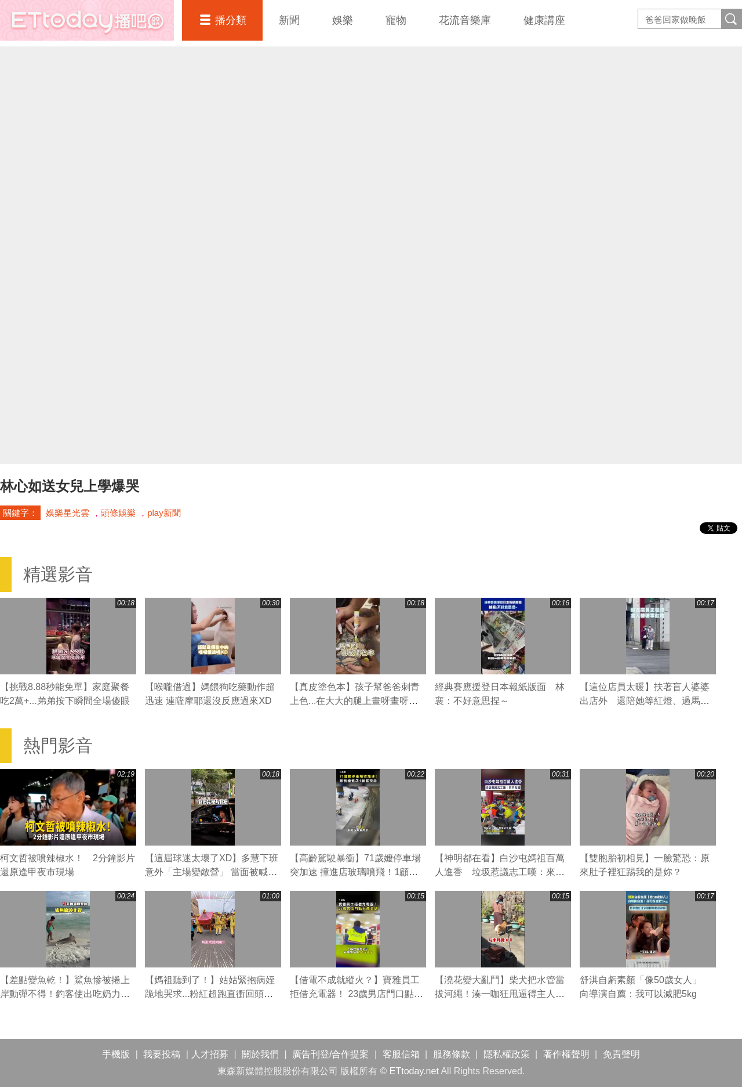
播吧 (87, 20)
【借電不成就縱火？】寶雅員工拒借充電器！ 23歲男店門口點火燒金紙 (356, 994)
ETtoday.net (414, 1071)
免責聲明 (621, 1054)
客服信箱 (401, 1054)
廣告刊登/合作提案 (330, 1054)
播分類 (230, 20)
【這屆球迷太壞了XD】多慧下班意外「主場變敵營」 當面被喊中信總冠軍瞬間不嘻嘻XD (211, 872)
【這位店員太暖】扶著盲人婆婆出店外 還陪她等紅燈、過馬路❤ (645, 701)
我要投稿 (161, 1054)
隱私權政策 (506, 1054)
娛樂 (342, 20)
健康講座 (544, 20)
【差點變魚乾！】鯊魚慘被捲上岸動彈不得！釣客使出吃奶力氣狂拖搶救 (65, 994)
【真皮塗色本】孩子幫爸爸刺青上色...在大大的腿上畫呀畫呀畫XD (355, 701)
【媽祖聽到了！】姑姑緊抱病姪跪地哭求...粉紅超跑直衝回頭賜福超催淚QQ (210, 994)
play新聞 (164, 513)
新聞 (289, 20)
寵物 (395, 20)
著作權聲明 (566, 1054)
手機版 (116, 1054)
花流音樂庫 (465, 20)
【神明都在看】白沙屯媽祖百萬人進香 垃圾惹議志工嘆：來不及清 (500, 872)
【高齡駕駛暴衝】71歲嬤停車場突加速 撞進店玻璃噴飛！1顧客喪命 (355, 872)
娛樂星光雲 (67, 513)
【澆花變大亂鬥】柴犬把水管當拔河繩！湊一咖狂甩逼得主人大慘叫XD (500, 994)
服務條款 (451, 1054)
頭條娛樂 (118, 513)
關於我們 (260, 1054)
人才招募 (209, 1054)
